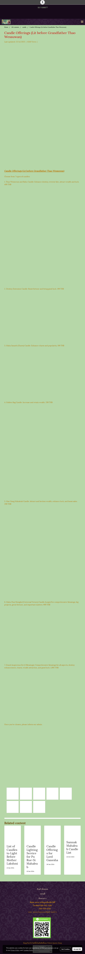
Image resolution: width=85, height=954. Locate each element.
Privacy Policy (15, 950)
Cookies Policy (28, 950)
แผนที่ (42, 893)
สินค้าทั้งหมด (42, 888)
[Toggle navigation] (82, 21)
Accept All (77, 949)
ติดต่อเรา (43, 898)
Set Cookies (65, 949)
